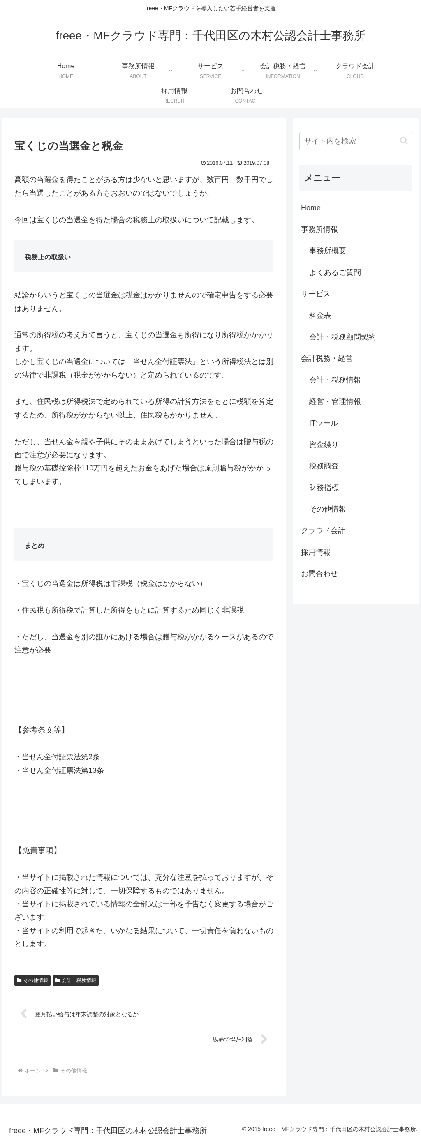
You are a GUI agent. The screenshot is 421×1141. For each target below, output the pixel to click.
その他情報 (32, 980)
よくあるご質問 (335, 272)
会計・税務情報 (75, 980)
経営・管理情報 (335, 401)
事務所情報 (319, 229)
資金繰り (324, 444)
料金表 (320, 315)
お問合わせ (319, 573)
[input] (355, 141)
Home (311, 208)
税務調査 (324, 466)
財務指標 (324, 488)
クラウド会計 (323, 530)
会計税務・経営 (327, 358)
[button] (404, 140)
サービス (316, 294)
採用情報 (316, 552)
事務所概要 (327, 251)
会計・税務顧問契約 (342, 337)
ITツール (323, 423)
